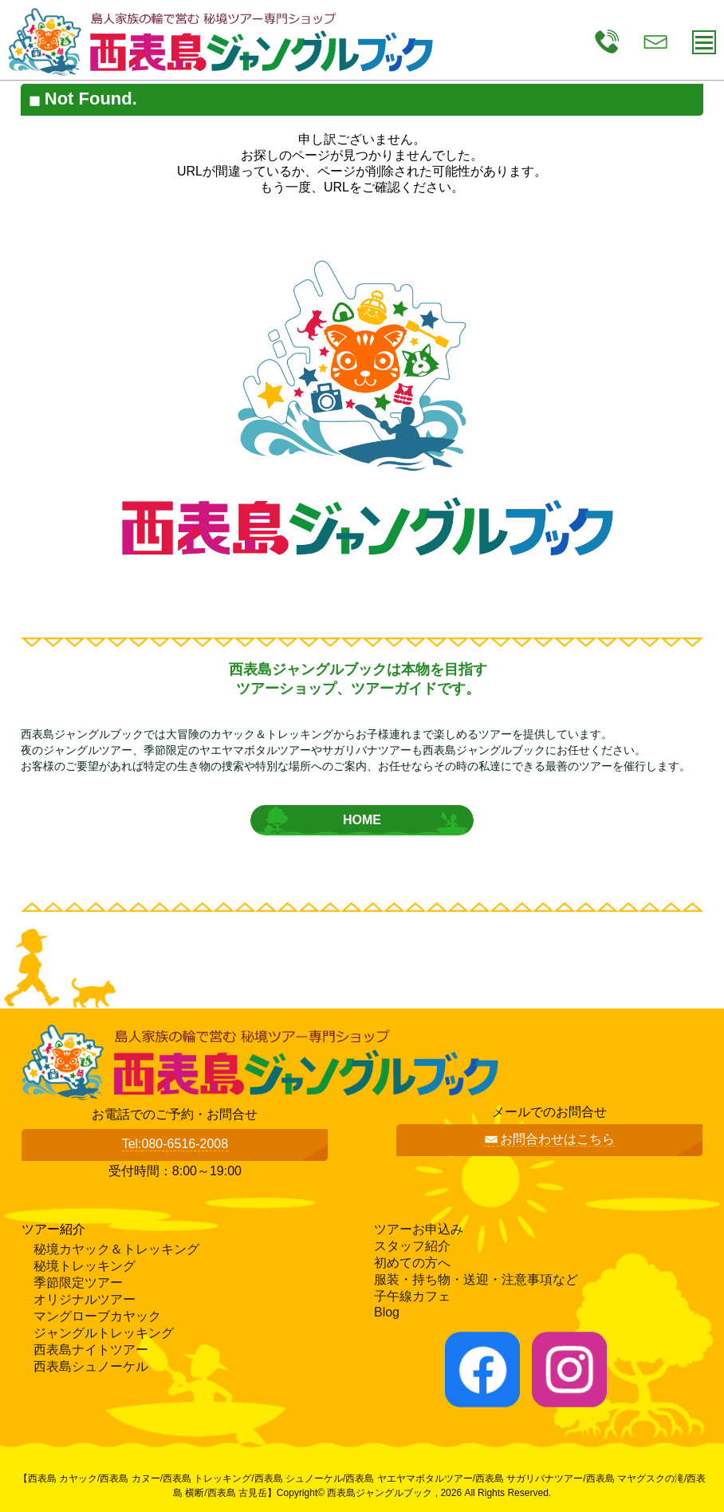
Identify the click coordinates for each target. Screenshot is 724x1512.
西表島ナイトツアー (90, 1349)
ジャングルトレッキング (103, 1333)
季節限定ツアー (78, 1282)
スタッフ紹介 (412, 1246)
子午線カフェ (412, 1296)
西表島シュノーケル (90, 1366)
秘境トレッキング (84, 1266)
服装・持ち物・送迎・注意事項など (476, 1279)
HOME (362, 820)
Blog (386, 1312)
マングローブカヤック (97, 1316)
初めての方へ (412, 1262)
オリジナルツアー (84, 1299)
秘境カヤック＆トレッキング (116, 1249)
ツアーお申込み (418, 1229)
